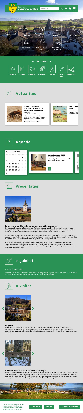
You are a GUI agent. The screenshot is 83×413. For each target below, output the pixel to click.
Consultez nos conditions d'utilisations (13, 408)
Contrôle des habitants (46, 274)
